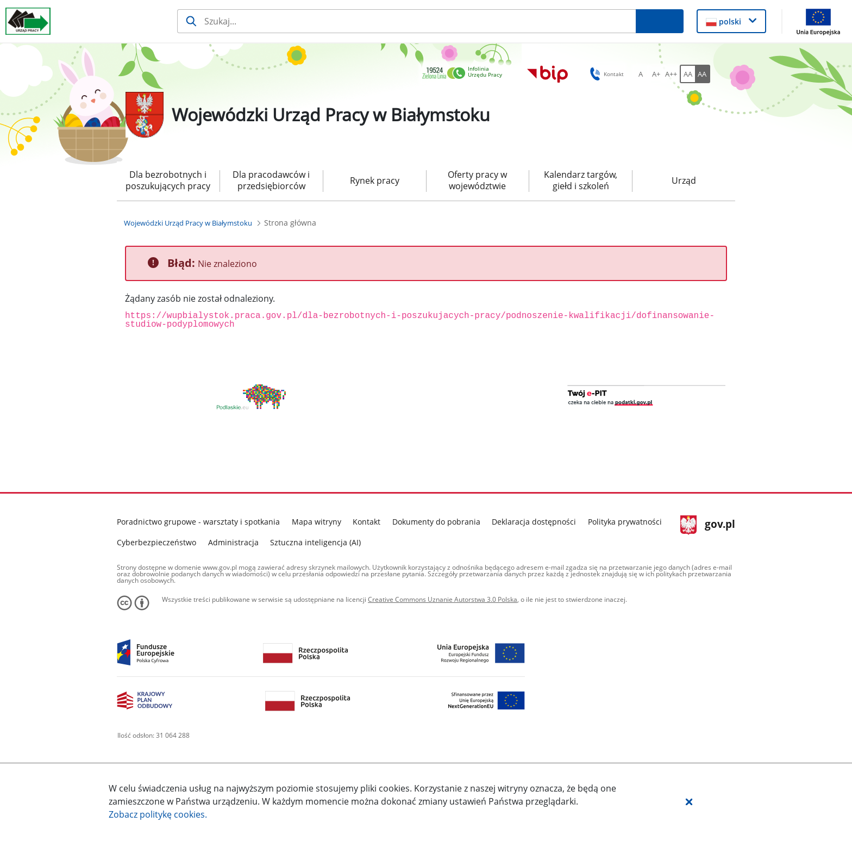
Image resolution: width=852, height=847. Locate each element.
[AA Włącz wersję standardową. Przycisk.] (687, 74)
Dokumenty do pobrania (436, 560)
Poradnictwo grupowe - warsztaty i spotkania (198, 560)
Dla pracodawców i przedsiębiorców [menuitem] (271, 180)
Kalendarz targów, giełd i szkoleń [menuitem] (580, 180)
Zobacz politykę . (158, 814)
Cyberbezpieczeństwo (156, 580)
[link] (465, 73)
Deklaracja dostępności (534, 560)
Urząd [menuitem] (684, 180)
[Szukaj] (406, 21)
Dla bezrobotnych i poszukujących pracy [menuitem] (168, 180)
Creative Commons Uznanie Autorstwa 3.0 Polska (442, 637)
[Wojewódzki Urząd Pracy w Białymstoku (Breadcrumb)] (188, 222)
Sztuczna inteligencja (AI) (315, 580)
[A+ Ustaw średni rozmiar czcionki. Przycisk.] (655, 73)
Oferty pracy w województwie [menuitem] (477, 180)
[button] (689, 801)
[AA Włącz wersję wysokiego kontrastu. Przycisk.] (702, 74)
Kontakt (366, 560)
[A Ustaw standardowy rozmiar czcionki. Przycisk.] (640, 73)
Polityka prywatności (625, 560)
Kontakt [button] (605, 74)
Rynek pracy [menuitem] (374, 180)
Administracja (233, 580)
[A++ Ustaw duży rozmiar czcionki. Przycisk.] (671, 73)
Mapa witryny (316, 560)
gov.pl (707, 563)
